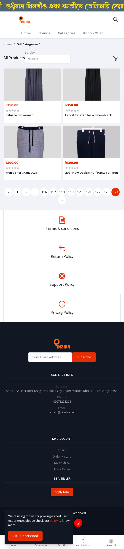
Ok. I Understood (25, 536)
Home (26, 33)
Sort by (30, 52)
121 (89, 192)
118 (62, 192)
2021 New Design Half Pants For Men (91, 172)
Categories (66, 33)
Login (62, 450)
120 (80, 192)
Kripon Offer (93, 33)
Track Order (62, 469)
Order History (62, 456)
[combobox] (48, 59)
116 (44, 192)
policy (54, 521)
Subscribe (84, 357)
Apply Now (62, 492)
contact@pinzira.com (62, 412)
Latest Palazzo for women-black (88, 115)
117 (53, 192)
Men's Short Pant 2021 (21, 172)
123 (106, 192)
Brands (44, 33)
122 (97, 192)
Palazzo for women (19, 115)
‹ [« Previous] (8, 192)
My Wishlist (62, 463)
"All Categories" (28, 44)
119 (71, 192)
